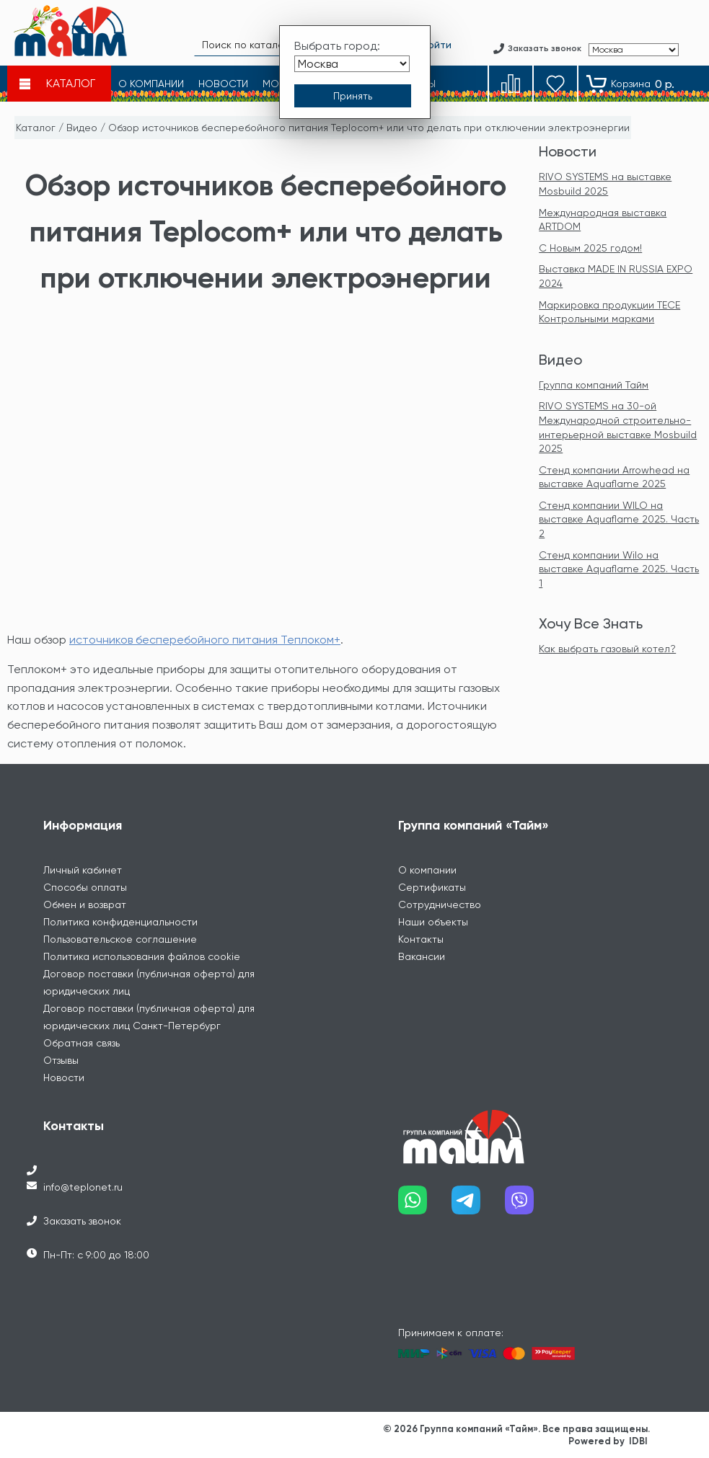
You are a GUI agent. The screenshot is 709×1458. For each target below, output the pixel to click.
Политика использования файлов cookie (141, 956)
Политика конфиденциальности (120, 922)
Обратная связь (81, 1043)
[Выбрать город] (352, 63)
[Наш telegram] (478, 1205)
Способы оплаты (85, 887)
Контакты (421, 939)
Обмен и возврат (84, 904)
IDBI (638, 1441)
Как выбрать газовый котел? (607, 648)
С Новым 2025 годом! (590, 248)
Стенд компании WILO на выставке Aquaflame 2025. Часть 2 (619, 519)
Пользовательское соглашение (120, 939)
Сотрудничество (439, 904)
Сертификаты (432, 887)
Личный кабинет (82, 870)
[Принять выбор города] (352, 95)
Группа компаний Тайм (593, 385)
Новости (567, 151)
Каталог (36, 127)
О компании (427, 870)
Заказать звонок (82, 1221)
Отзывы (61, 1060)
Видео (81, 127)
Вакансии (421, 956)
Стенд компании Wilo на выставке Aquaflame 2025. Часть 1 (619, 569)
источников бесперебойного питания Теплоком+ (204, 639)
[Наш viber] (531, 1205)
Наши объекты (433, 922)
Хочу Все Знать (591, 623)
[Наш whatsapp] (425, 1205)
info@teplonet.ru (83, 1187)
